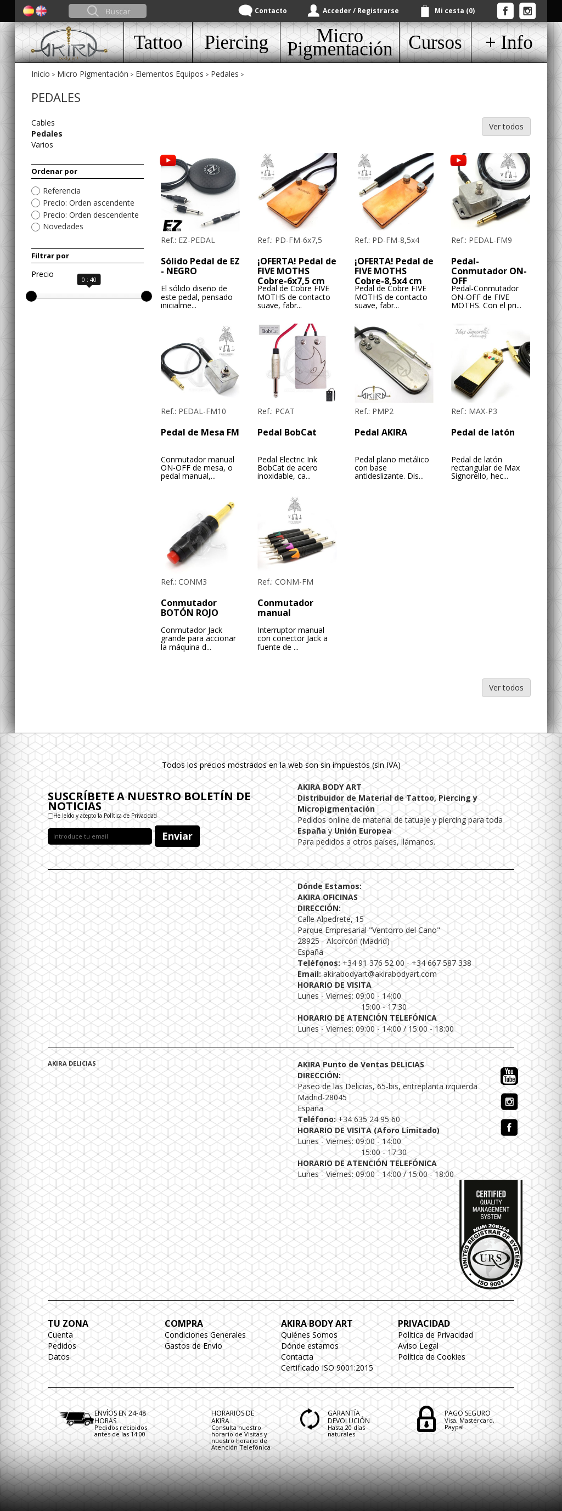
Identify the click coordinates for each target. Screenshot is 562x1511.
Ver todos (506, 126)
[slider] (31, 296)
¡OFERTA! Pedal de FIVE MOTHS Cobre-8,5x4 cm (394, 270)
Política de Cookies (431, 1356)
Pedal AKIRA (381, 432)
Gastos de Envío (193, 1345)
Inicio (40, 74)
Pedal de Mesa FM (200, 432)
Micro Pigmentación (92, 74)
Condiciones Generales (205, 1334)
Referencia (62, 190)
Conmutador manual (285, 608)
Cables (43, 122)
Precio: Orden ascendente (88, 202)
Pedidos (62, 1345)
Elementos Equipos (170, 74)
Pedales (225, 74)
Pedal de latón (483, 432)
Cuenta (60, 1334)
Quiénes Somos (309, 1334)
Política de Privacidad (435, 1334)
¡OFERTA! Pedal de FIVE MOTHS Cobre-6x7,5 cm (296, 270)
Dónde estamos (310, 1345)
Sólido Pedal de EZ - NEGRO (200, 266)
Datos (59, 1356)
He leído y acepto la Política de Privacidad (105, 815)
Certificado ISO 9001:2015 (327, 1367)
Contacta (297, 1356)
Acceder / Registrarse (361, 10)
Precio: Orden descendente (91, 215)
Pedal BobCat (287, 432)
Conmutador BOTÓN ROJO (189, 608)
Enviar (177, 835)
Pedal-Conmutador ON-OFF (489, 270)
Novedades (63, 226)
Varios (42, 144)
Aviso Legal (418, 1345)
